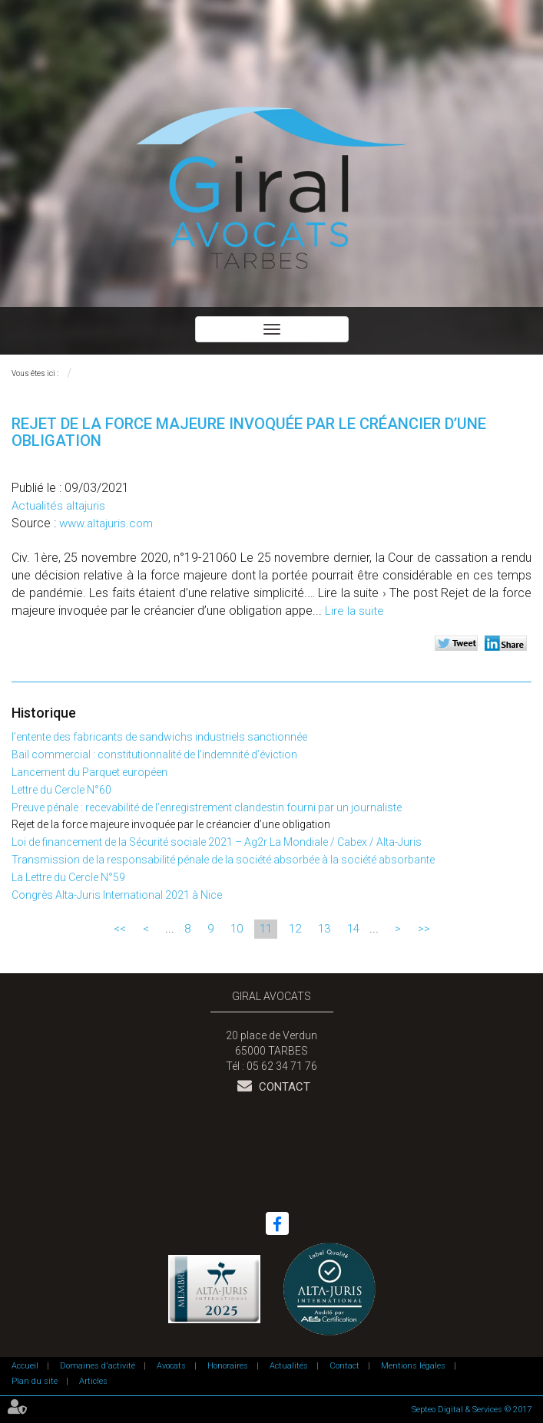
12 (295, 929)
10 (236, 929)
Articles (93, 1381)
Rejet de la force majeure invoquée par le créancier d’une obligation (171, 824)
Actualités (289, 1366)
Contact (283, 1087)
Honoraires (227, 1366)
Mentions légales (413, 1366)
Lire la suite (354, 611)
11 (266, 929)
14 (353, 929)
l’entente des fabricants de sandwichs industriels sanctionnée (159, 737)
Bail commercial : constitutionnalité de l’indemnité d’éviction (154, 754)
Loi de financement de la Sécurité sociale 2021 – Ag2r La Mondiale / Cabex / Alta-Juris (217, 842)
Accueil (25, 1366)
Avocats (171, 1366)
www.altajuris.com (106, 523)
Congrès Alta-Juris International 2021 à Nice (117, 895)
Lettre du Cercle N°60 (61, 790)
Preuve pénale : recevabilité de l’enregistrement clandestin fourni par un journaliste (207, 807)
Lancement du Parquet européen (89, 772)
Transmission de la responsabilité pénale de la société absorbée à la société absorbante (223, 859)
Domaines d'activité (97, 1366)
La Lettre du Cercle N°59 (68, 877)
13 (324, 929)
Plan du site (35, 1381)
